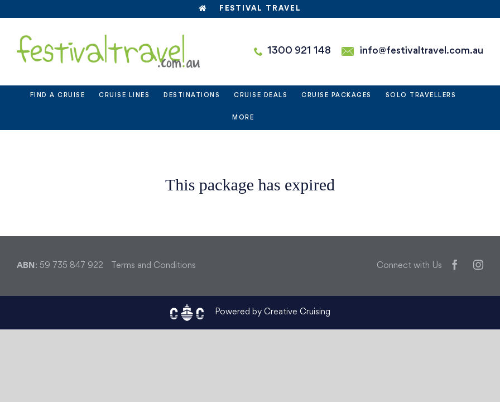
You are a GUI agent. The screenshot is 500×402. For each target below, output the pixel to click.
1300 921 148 (299, 51)
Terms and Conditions (153, 266)
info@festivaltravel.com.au (421, 51)
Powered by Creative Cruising (272, 312)
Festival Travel (250, 8)
